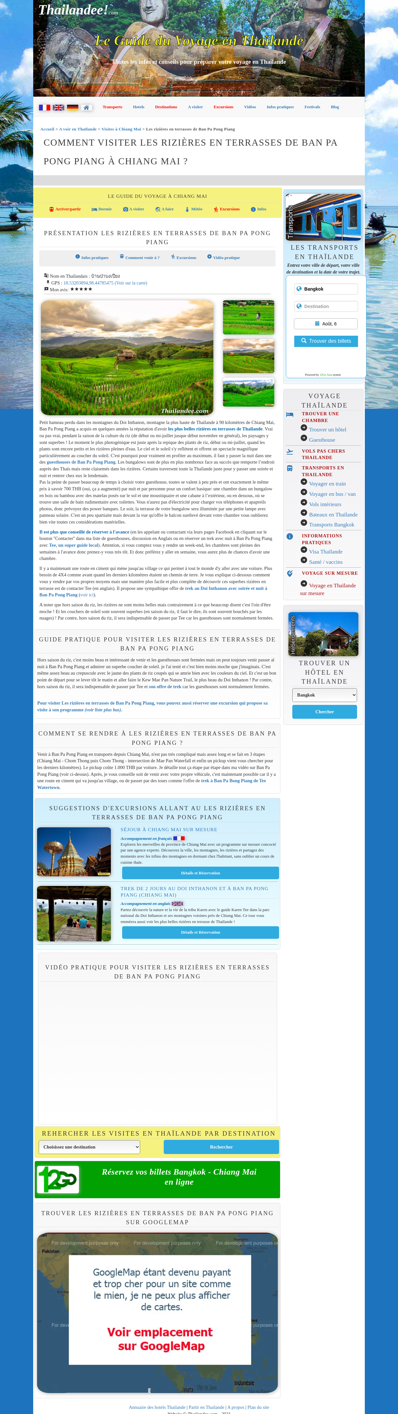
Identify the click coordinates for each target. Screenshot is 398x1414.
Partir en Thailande (206, 1407)
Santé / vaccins (326, 562)
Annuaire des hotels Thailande (157, 1407)
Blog (335, 106)
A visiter (195, 106)
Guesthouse (322, 440)
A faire (164, 209)
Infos (258, 209)
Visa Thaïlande (326, 552)
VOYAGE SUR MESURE (330, 573)
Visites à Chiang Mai (121, 129)
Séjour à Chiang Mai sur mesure (169, 829)
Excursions (223, 106)
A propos (235, 1407)
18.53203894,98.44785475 (88, 282)
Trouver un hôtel (327, 430)
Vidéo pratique (223, 257)
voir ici (86, 594)
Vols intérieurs (325, 504)
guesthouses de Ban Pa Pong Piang (81, 462)
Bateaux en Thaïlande (333, 515)
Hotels (138, 106)
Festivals (312, 106)
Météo (193, 209)
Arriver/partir (65, 209)
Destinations (166, 106)
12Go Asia (326, 374)
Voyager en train (327, 484)
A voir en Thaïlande (78, 129)
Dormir (102, 209)
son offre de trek (165, 686)
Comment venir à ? (139, 257)
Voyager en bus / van (332, 494)
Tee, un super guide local (73, 545)
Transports (112, 106)
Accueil (47, 129)
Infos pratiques (280, 106)
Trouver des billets (326, 341)
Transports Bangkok (331, 525)
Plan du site (258, 1407)
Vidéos (250, 106)
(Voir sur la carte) (131, 282)
